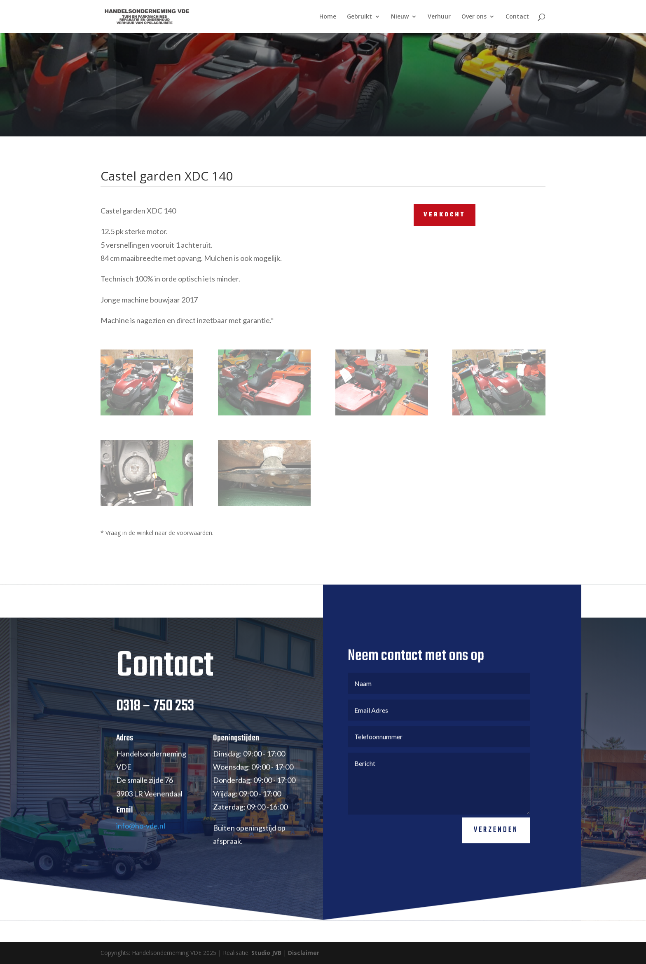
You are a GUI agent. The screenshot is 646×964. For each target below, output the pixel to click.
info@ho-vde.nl (140, 837)
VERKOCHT (445, 215)
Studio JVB (266, 953)
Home (327, 17)
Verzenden (496, 841)
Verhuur (439, 17)
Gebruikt (359, 17)
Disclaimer (303, 953)
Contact (517, 17)
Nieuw (400, 17)
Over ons (474, 17)
